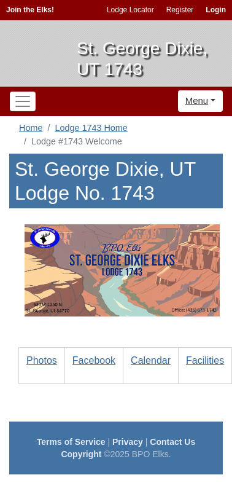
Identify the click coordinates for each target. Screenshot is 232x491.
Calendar (151, 360)
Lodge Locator (130, 10)
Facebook (93, 360)
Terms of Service (71, 442)
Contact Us (172, 442)
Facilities (205, 360)
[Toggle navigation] (23, 101)
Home (30, 128)
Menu (197, 100)
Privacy (127, 442)
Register (180, 10)
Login (216, 10)
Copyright (81, 454)
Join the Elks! (30, 10)
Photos (41, 360)
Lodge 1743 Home (91, 128)
